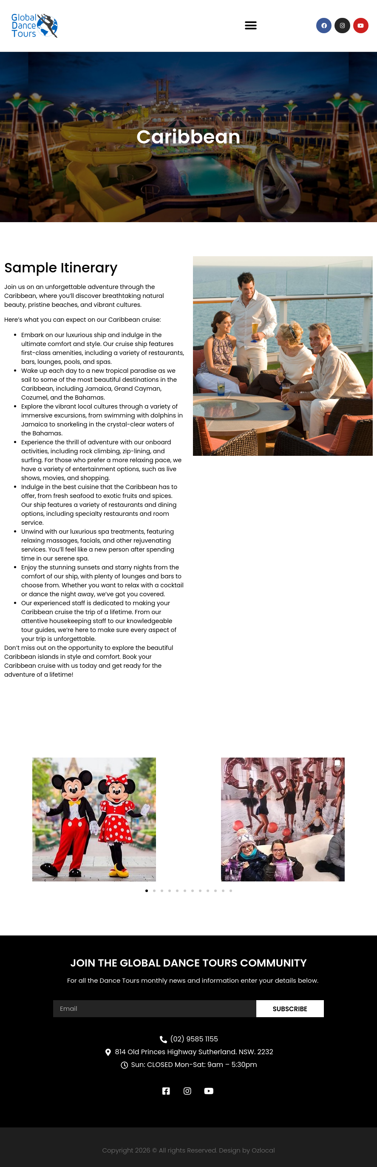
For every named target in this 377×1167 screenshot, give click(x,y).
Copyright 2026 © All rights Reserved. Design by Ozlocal (188, 1150)
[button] (251, 25)
